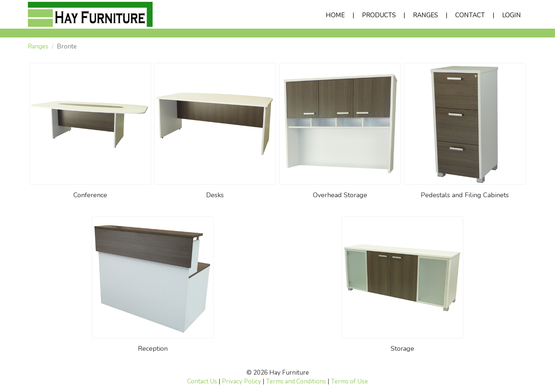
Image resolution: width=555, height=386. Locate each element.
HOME (335, 15)
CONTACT (470, 15)
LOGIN (511, 15)
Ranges (38, 46)
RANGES (425, 15)
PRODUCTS (379, 15)
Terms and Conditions (296, 381)
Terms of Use (349, 381)
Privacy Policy (241, 381)
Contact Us (202, 381)
